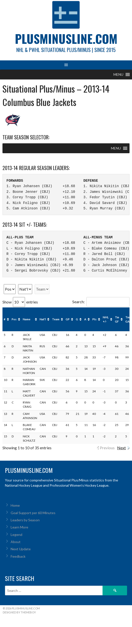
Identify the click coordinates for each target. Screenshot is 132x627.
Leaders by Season (25, 520)
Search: (101, 301)
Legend (16, 534)
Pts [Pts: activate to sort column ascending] (94, 319)
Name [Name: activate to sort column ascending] (26, 319)
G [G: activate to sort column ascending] (77, 319)
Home (15, 505)
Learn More (19, 527)
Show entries (20, 302)
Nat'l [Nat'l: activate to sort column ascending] (43, 319)
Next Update (21, 549)
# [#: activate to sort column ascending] (4, 319)
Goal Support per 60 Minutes (33, 513)
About (16, 542)
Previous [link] (107, 447)
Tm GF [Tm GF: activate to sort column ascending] (117, 319)
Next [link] (121, 447)
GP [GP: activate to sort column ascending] (68, 319)
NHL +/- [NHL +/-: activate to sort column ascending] (106, 319)
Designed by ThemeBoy (19, 612)
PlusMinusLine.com (66, 38)
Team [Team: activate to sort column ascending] (55, 319)
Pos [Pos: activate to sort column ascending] (14, 319)
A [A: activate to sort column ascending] (85, 319)
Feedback (18, 556)
